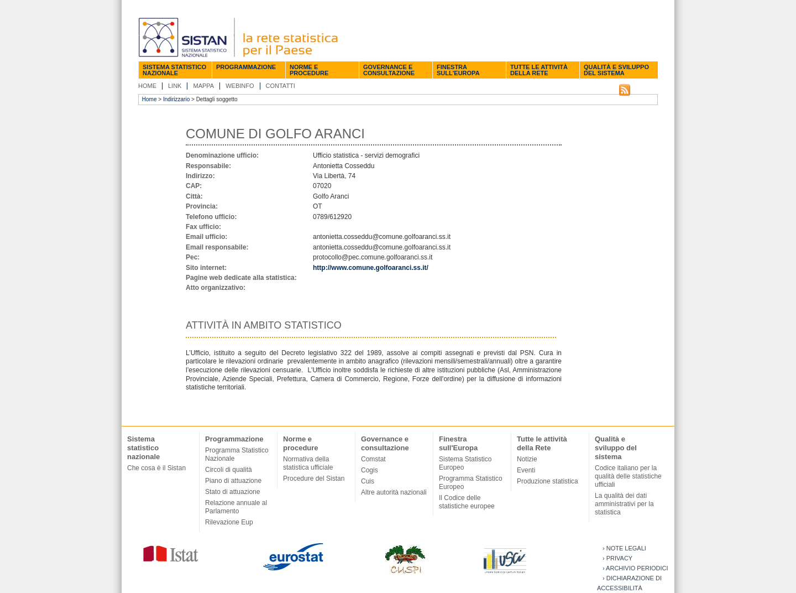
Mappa (203, 85)
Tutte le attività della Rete (539, 70)
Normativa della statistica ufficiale (308, 463)
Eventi (526, 470)
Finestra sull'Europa (458, 70)
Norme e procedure (309, 70)
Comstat (373, 459)
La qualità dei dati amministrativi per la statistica (624, 504)
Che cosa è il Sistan (156, 468)
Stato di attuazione (232, 492)
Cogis (369, 470)
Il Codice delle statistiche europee (467, 502)
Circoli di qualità (228, 470)
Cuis (367, 481)
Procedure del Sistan (313, 478)
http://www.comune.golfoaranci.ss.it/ (370, 268)
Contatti (280, 85)
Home (147, 85)
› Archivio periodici (635, 568)
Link (174, 85)
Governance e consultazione (389, 70)
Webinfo (240, 85)
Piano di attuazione (233, 481)
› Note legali (624, 548)
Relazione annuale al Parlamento (236, 507)
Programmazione (246, 67)
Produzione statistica (547, 481)
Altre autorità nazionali (394, 492)
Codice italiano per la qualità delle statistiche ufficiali (628, 476)
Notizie (527, 459)
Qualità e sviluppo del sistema (616, 70)
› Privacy (617, 558)
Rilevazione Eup (229, 522)
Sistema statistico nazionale (174, 70)
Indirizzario (176, 99)
